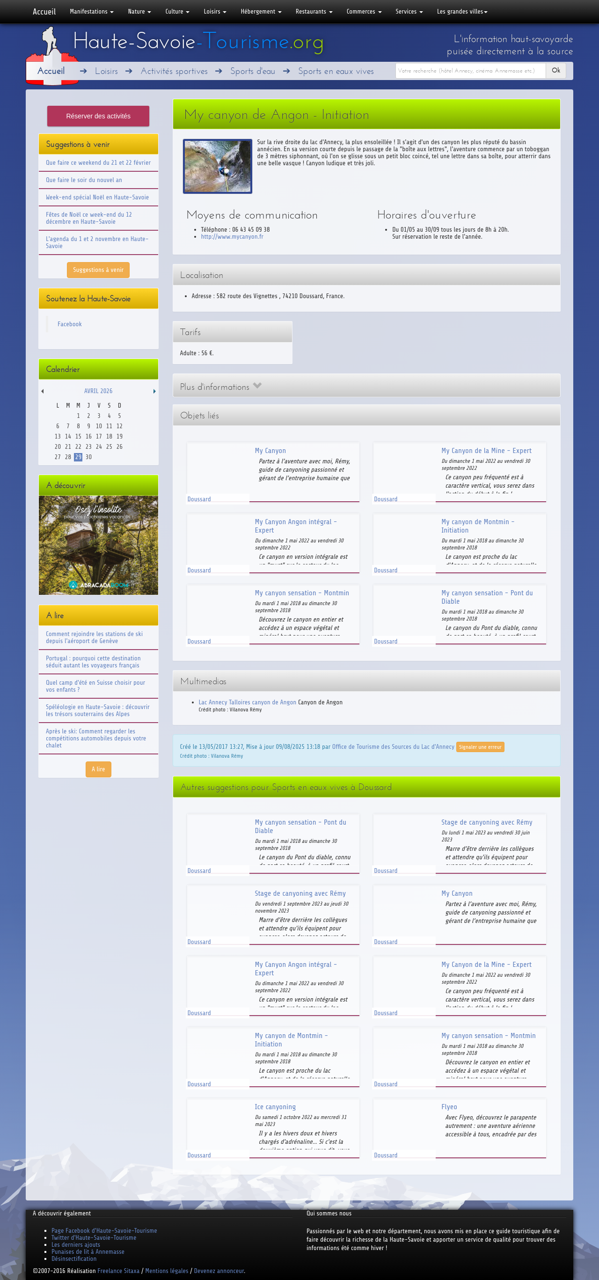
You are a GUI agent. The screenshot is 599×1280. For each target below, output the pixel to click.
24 (99, 446)
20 (58, 446)
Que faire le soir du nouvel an (84, 179)
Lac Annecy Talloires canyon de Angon (248, 702)
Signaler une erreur (480, 747)
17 (99, 436)
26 (120, 446)
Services (409, 11)
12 (120, 426)
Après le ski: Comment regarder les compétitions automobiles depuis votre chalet (96, 738)
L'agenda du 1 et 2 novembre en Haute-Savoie (97, 242)
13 (58, 436)
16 (89, 436)
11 (109, 426)
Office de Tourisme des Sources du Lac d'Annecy (393, 746)
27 (58, 457)
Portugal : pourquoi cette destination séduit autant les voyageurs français (93, 662)
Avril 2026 (98, 391)
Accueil (44, 11)
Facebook (70, 324)
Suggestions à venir (98, 269)
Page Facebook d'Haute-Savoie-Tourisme (104, 1230)
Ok (556, 70)
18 (109, 436)
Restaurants (314, 11)
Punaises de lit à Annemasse (87, 1251)
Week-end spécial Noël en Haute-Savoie (97, 197)
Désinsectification (73, 1258)
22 (78, 446)
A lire (98, 769)
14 (68, 436)
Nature (139, 11)
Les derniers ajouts (75, 1244)
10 (99, 426)
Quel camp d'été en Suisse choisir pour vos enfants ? (95, 686)
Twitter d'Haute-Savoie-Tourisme (93, 1237)
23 (89, 446)
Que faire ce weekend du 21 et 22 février (98, 162)
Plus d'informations (221, 386)
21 (68, 446)
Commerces (364, 11)
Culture (177, 11)
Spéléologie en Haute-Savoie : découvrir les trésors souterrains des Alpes (98, 710)
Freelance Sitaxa (118, 1270)
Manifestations (92, 11)
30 (89, 457)
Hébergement (261, 11)
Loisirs (215, 11)
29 (78, 457)
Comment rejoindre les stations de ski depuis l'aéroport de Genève (94, 637)
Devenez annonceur (219, 1270)
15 (78, 436)
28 (68, 457)
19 (120, 436)
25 (109, 446)
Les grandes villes (462, 11)
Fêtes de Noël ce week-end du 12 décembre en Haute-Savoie (89, 218)
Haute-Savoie (198, 40)
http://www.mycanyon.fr (232, 236)
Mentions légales (166, 1270)
